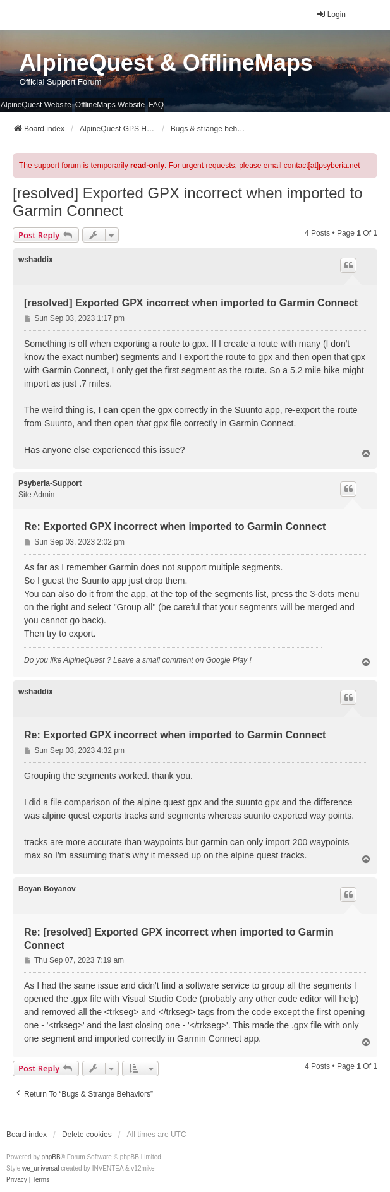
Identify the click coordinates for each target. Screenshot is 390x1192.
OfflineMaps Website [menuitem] (110, 104)
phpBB (51, 1156)
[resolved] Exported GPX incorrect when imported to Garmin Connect (188, 201)
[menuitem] (16, 1180)
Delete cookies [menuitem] (87, 1134)
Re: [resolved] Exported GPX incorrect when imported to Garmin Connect (179, 939)
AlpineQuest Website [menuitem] (36, 104)
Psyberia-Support (50, 483)
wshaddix (35, 259)
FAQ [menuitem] (156, 104)
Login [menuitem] (331, 14)
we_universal (40, 1168)
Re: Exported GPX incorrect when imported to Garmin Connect (175, 526)
